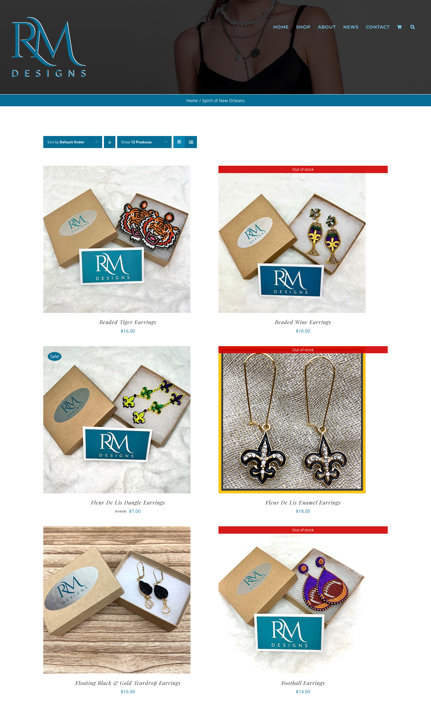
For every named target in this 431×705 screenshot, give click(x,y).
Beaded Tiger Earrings (128, 322)
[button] (412, 27)
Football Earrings (303, 682)
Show (136, 142)
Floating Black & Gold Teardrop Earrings (128, 682)
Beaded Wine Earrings (303, 322)
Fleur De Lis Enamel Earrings (303, 502)
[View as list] (191, 142)
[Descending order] (109, 142)
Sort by (65, 142)
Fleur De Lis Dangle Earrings (128, 502)
